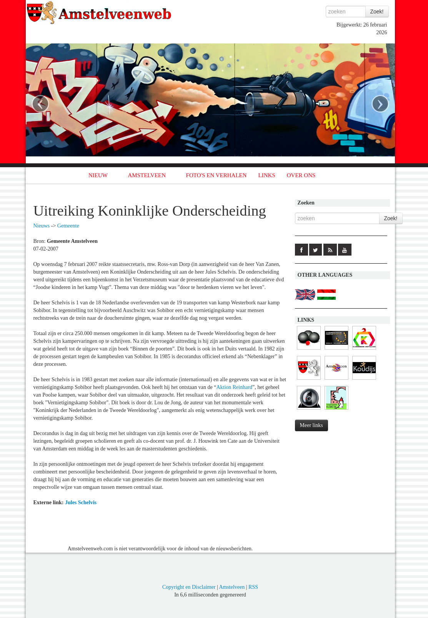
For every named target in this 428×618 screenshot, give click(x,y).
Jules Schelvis (81, 502)
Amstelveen (232, 587)
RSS (253, 587)
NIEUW (98, 175)
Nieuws (41, 226)
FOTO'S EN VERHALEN (216, 175)
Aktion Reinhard (234, 387)
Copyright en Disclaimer (188, 587)
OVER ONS (301, 175)
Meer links (311, 425)
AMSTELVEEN (147, 175)
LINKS (266, 175)
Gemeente (68, 226)
